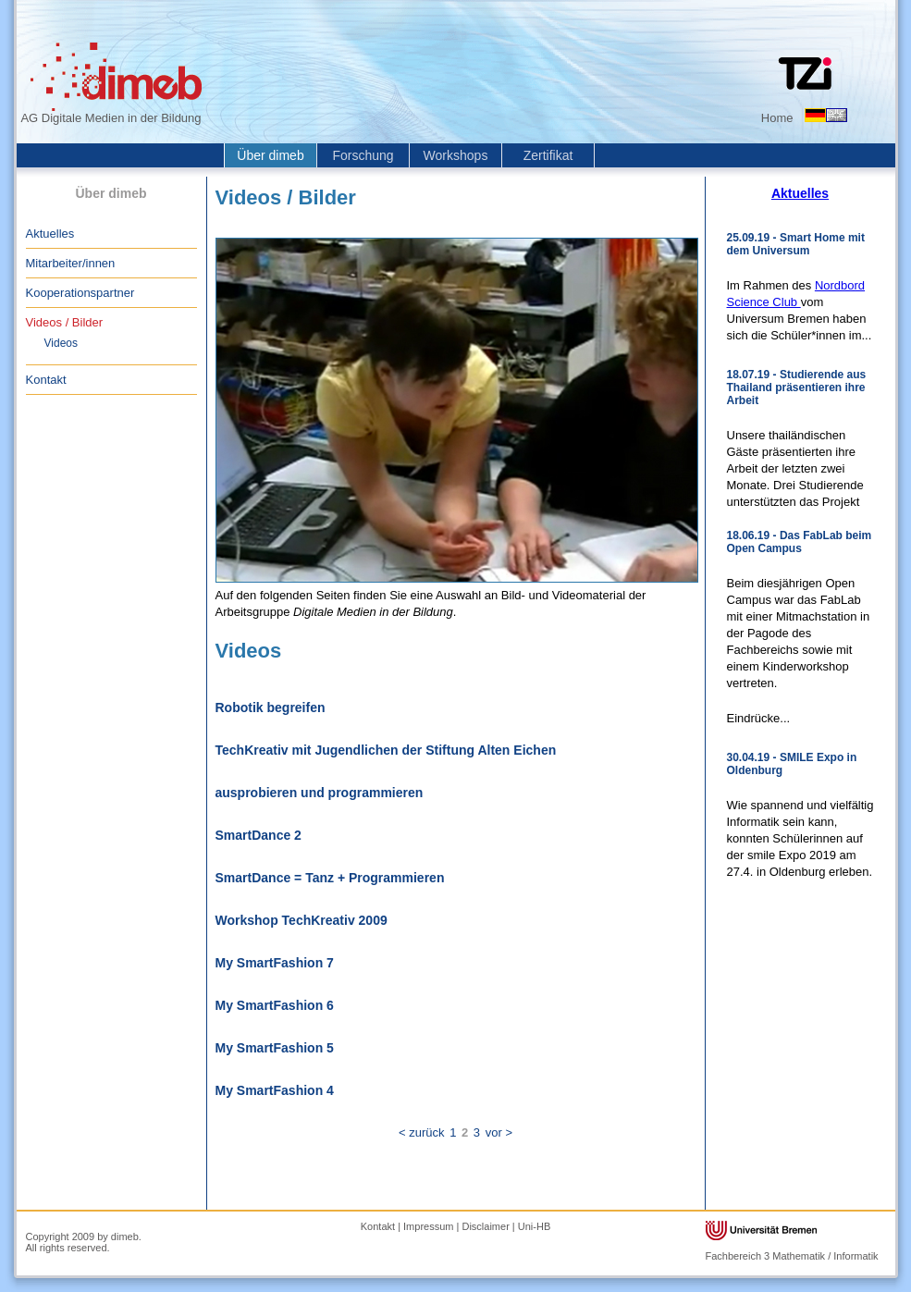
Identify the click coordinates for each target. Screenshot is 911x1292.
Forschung (362, 155)
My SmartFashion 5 (274, 1047)
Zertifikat (548, 155)
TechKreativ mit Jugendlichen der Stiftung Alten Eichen (386, 750)
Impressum (428, 1226)
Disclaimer (485, 1226)
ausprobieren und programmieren (319, 792)
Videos (61, 343)
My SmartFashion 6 (274, 1005)
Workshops (456, 155)
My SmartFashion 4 (274, 1090)
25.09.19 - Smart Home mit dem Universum (796, 244)
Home (777, 118)
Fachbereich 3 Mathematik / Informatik (792, 1255)
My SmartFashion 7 (274, 962)
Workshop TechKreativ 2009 (301, 920)
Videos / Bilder (65, 322)
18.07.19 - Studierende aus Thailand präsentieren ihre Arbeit (797, 387)
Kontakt (46, 380)
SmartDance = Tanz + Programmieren (330, 877)
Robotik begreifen (270, 707)
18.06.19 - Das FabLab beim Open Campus (799, 542)
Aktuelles (50, 233)
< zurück (422, 1132)
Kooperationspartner (80, 293)
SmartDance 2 (258, 835)
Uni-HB (534, 1226)
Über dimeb (270, 155)
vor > (499, 1132)
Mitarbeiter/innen (71, 263)
